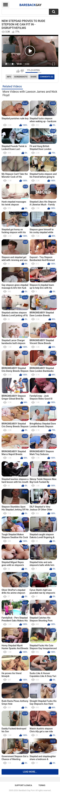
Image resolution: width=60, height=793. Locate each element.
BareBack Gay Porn (27, 790)
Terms (41, 785)
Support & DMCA (23, 785)
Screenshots (20, 77)
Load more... (30, 771)
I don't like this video (22, 71)
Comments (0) (46, 77)
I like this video (18, 71)
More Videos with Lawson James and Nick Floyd (30, 93)
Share (33, 77)
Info (9, 77)
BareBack (30, 5)
